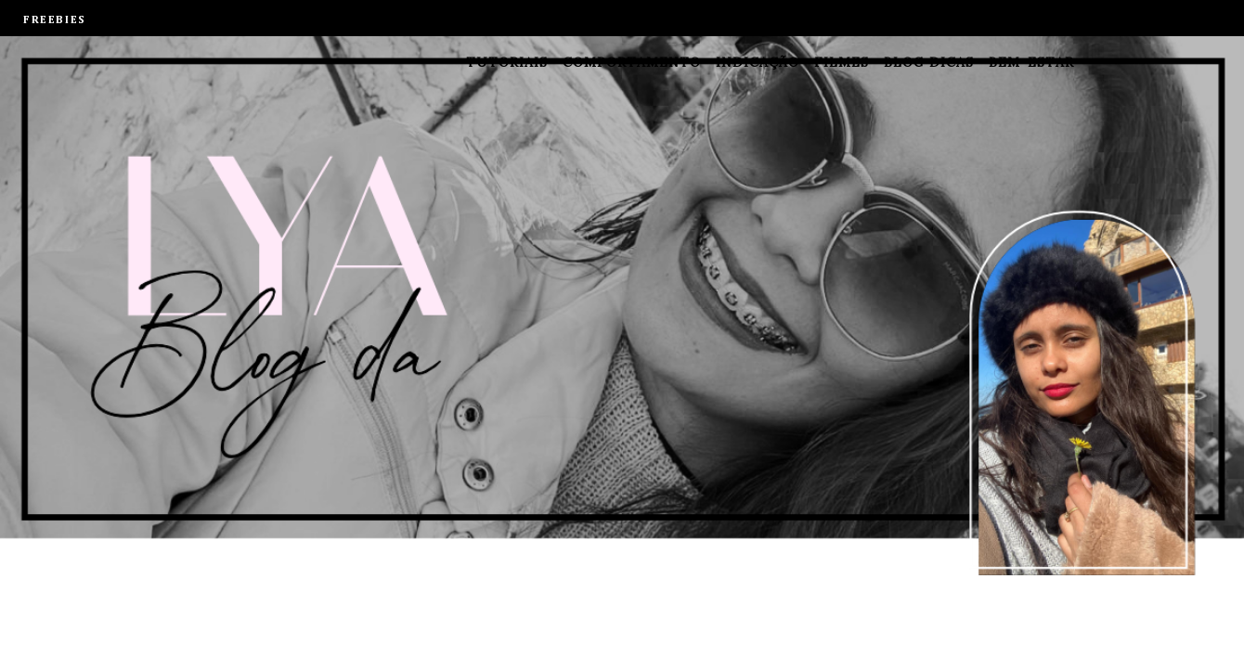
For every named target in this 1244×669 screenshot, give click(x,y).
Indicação (757, 63)
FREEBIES (54, 20)
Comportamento (632, 63)
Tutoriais (507, 63)
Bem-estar (1031, 63)
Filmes (841, 63)
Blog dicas (929, 63)
